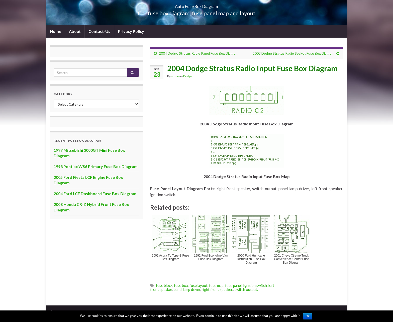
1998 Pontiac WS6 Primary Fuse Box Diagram (96, 166)
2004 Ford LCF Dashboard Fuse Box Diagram (95, 193)
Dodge (187, 76)
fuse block (164, 285)
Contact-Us (99, 31)
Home (55, 31)
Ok (308, 316)
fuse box (181, 285)
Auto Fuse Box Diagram (196, 5)
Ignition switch (255, 285)
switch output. (246, 289)
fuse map (216, 285)
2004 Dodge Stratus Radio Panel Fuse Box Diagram (198, 53)
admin (175, 76)
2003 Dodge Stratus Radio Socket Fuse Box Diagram (293, 53)
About (75, 31)
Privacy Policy (131, 31)
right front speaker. (217, 289)
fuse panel (233, 285)
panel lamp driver (187, 289)
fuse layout (198, 285)
